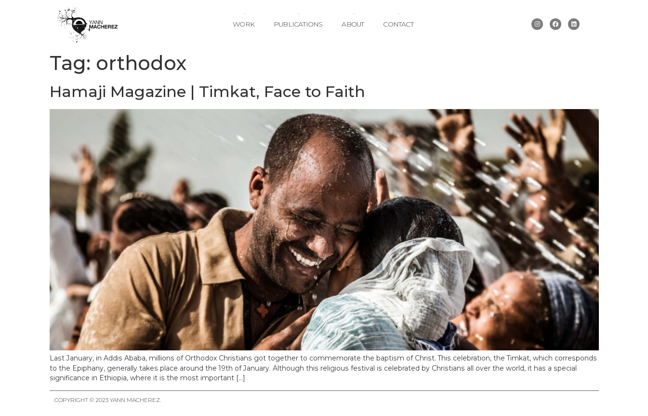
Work (243, 24)
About (353, 24)
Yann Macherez (135, 399)
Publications (298, 24)
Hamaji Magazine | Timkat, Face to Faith (207, 91)
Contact (398, 24)
